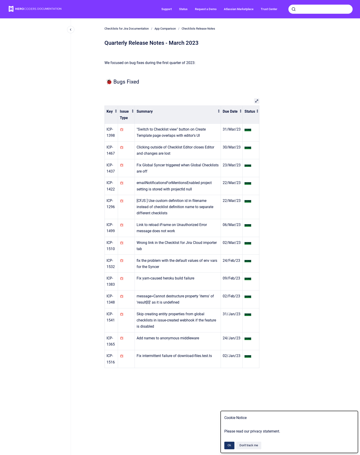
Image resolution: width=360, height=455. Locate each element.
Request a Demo (206, 9)
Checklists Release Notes (198, 28)
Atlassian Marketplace (238, 9)
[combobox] (320, 9)
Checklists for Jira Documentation (126, 28)
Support (166, 9)
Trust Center (269, 9)
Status (183, 9)
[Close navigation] (70, 29)
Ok (229, 445)
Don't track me (248, 445)
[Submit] (293, 9)
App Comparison (165, 28)
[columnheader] (111, 115)
